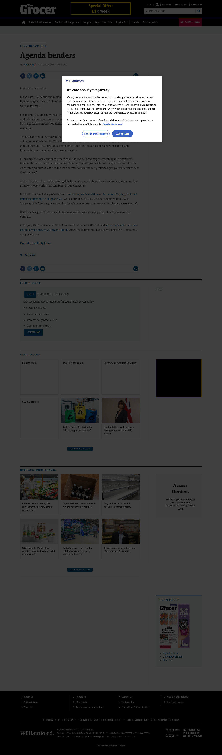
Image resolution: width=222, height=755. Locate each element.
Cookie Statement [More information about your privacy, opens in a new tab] (113, 124)
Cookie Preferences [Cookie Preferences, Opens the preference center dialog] (96, 133)
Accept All (122, 133)
